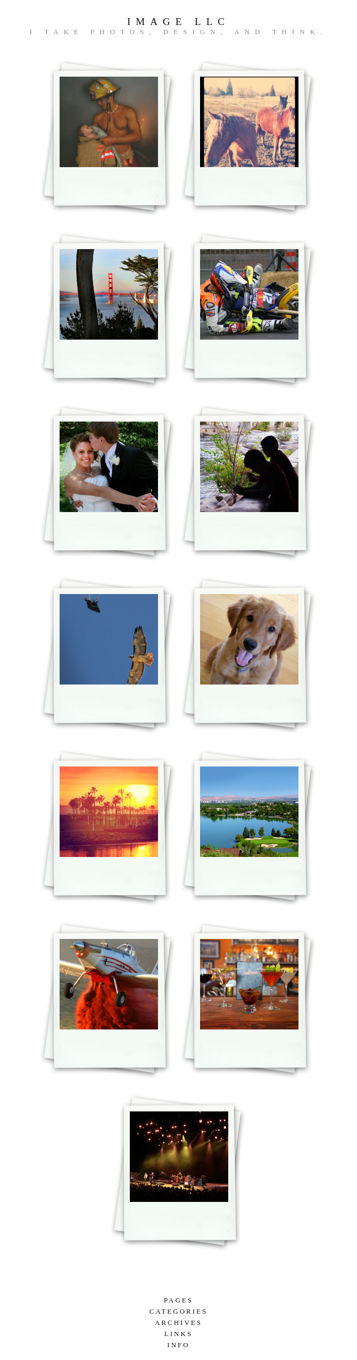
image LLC (178, 21)
